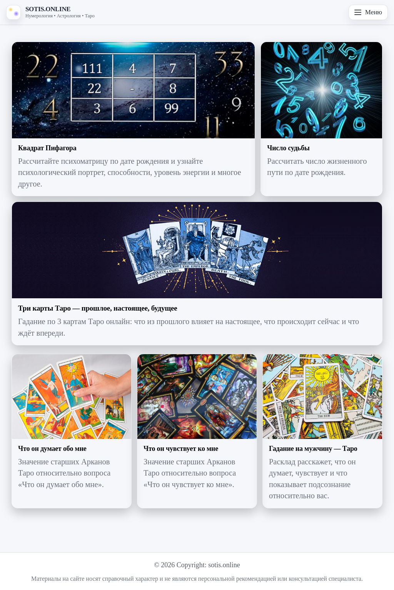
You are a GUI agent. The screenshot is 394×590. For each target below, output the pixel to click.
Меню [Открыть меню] (368, 12)
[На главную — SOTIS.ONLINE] (50, 12)
